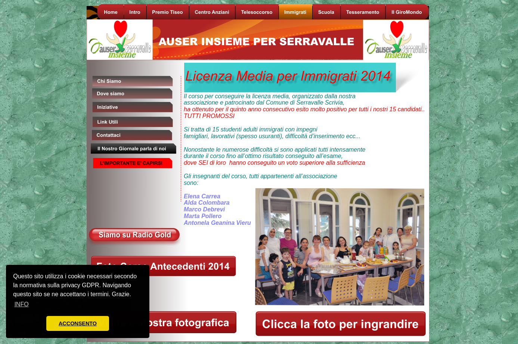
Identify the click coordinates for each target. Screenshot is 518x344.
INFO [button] (21, 304)
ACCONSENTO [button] (78, 323)
